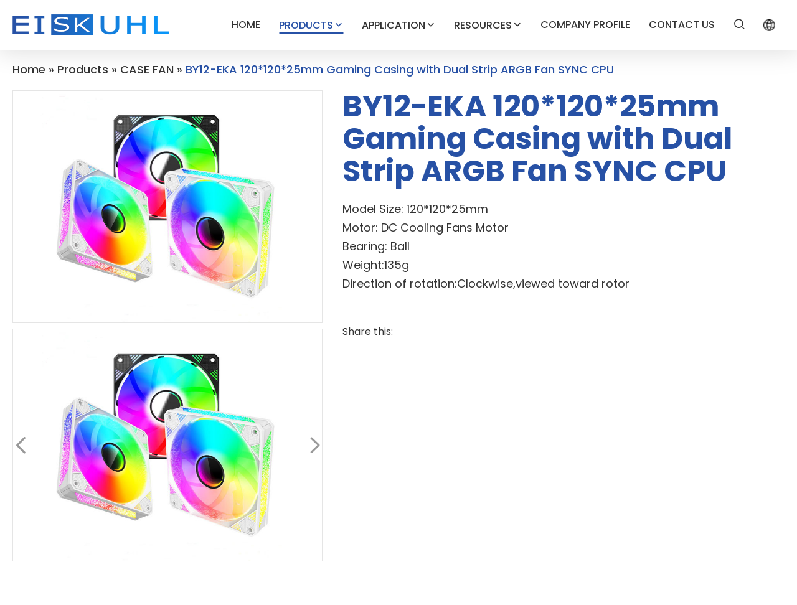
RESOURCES (488, 25)
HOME (246, 24)
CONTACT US (682, 24)
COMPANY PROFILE (585, 24)
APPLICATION (398, 25)
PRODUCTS (311, 25)
